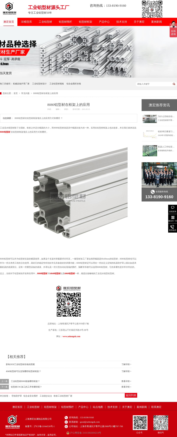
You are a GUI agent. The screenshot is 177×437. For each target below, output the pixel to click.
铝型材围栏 (65, 21)
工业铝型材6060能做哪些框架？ (25, 381)
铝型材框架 (85, 21)
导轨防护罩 (17, 396)
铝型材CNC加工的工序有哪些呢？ (26, 387)
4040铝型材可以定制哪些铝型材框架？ (23, 371)
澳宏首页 (8, 21)
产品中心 (104, 21)
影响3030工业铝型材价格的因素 (20, 364)
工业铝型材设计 (39, 84)
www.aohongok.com (71, 336)
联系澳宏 (156, 407)
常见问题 (25, 93)
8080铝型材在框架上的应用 (45, 93)
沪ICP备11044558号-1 (44, 426)
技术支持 (121, 21)
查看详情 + (126, 381)
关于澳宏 (139, 21)
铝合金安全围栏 (30, 396)
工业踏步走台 (46, 396)
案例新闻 (156, 21)
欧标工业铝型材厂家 (63, 396)
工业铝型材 (45, 21)
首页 (16, 93)
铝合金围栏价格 (74, 84)
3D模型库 (26, 21)
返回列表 (131, 395)
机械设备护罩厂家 (21, 84)
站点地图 (98, 407)
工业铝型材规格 (56, 84)
